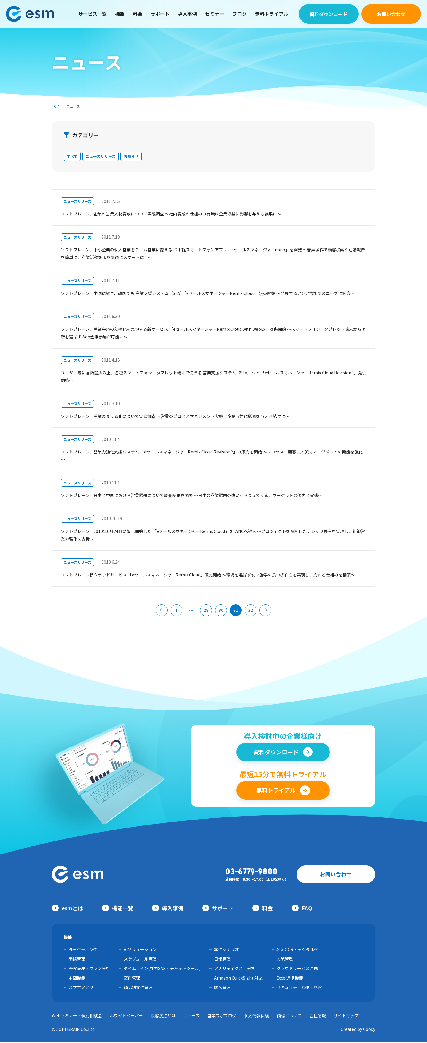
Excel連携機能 (289, 979)
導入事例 (187, 12)
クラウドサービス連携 (297, 969)
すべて (73, 157)
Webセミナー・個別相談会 (77, 1016)
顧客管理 (222, 988)
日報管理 (222, 960)
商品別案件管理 (138, 988)
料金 (137, 12)
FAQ (302, 909)
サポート (160, 12)
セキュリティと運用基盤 (299, 988)
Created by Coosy (358, 1030)
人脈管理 (284, 960)
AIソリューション (140, 950)
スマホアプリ (80, 988)
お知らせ (136, 157)
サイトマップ (346, 1016)
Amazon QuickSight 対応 (238, 979)
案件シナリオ (226, 950)
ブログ (239, 12)
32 (250, 611)
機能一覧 (117, 909)
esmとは (67, 909)
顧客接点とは (163, 1016)
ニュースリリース (103, 157)
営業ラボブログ (221, 1016)
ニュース (191, 1016)
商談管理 (76, 960)
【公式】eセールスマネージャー (34, 12)
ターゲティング (82, 950)
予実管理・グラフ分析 (89, 969)
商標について (289, 1016)
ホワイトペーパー (126, 1016)
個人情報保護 (256, 1016)
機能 (120, 12)
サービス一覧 (92, 12)
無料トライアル (271, 12)
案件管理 (132, 979)
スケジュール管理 (140, 960)
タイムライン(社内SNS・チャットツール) (162, 969)
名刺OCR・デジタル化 (297, 950)
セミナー (214, 12)
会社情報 (317, 1016)
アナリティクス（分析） (236, 969)
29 (206, 611)
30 (221, 611)
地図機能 (76, 979)
